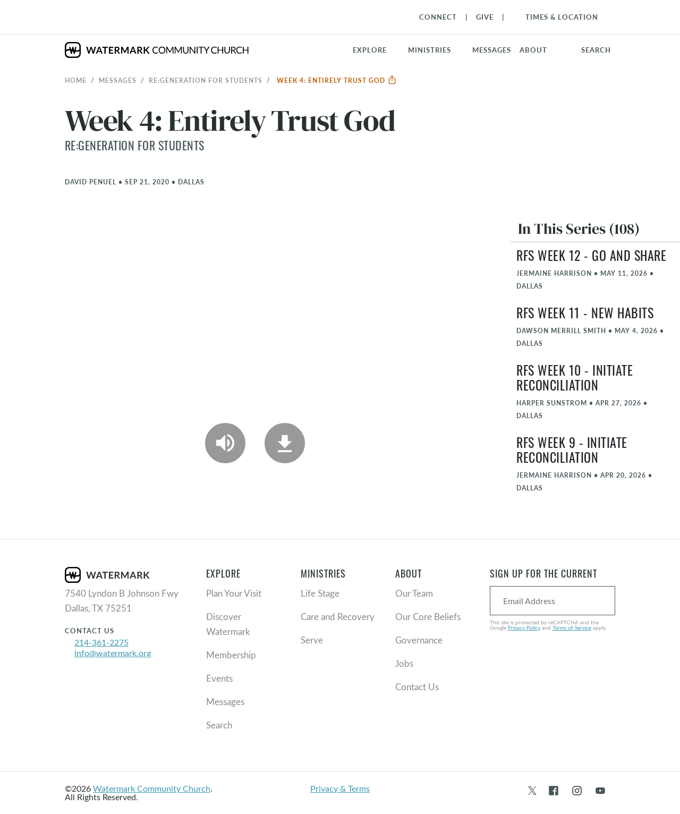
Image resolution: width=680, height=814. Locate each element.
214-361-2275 (101, 642)
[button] (436, 50)
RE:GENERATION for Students (205, 80)
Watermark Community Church (151, 788)
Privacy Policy (524, 627)
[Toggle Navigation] (556, 17)
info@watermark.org (112, 652)
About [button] (533, 50)
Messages (118, 80)
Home (76, 80)
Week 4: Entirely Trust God (337, 80)
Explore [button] (370, 50)
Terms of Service (571, 627)
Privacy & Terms (340, 788)
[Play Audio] (225, 443)
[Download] (284, 443)
